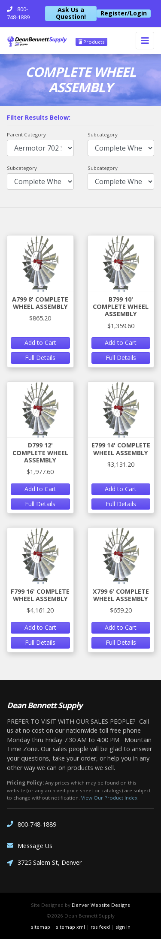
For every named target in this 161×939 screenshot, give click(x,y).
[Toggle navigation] (145, 40)
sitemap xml (70, 927)
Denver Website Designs (101, 905)
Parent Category (26, 134)
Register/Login (123, 13)
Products (91, 42)
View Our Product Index (109, 797)
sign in (123, 927)
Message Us (29, 845)
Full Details (40, 357)
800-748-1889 (31, 824)
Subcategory (103, 134)
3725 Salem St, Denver (44, 863)
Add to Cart (40, 342)
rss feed (100, 927)
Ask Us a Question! (71, 13)
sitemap (40, 927)
